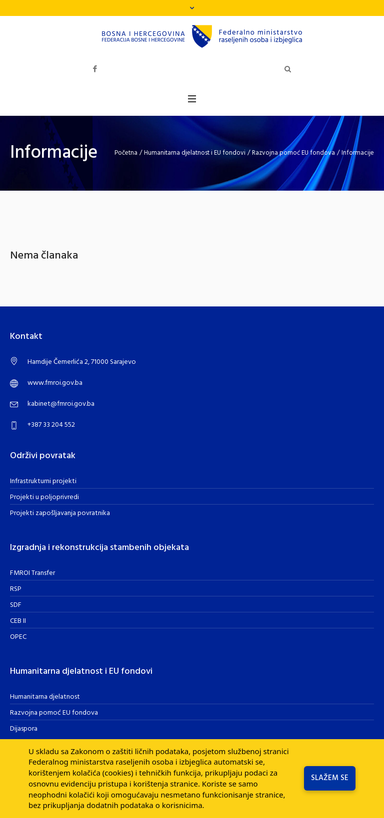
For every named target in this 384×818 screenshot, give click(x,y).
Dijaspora (24, 729)
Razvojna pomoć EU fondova (293, 153)
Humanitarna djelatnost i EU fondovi (195, 153)
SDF (16, 605)
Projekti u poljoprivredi (44, 497)
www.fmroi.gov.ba (55, 383)
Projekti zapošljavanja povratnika (60, 513)
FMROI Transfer (32, 573)
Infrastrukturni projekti (43, 481)
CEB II (18, 621)
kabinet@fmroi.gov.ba (61, 404)
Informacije (358, 153)
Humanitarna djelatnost (45, 697)
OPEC (18, 637)
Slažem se (329, 778)
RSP (16, 589)
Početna (126, 153)
